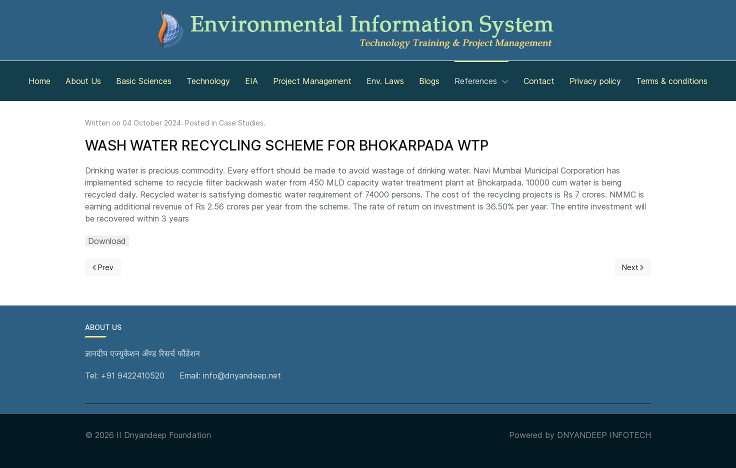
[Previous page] (103, 267)
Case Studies (241, 122)
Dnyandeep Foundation (167, 435)
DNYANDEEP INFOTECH (604, 435)
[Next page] (633, 267)
